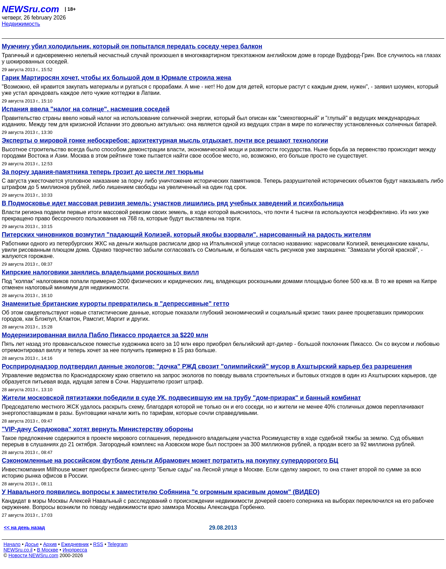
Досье (32, 544)
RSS (98, 544)
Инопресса (75, 550)
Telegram (118, 544)
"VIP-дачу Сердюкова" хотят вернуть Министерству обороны (97, 429)
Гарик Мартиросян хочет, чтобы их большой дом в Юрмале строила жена (116, 77)
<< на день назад (24, 527)
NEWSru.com (30, 9)
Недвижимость (21, 24)
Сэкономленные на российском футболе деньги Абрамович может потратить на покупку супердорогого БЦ (170, 460)
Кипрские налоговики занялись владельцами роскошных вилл (100, 272)
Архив (50, 544)
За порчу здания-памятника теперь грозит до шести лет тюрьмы (102, 171)
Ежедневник (75, 544)
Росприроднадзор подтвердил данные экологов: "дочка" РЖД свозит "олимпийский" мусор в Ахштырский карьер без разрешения (207, 366)
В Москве (47, 550)
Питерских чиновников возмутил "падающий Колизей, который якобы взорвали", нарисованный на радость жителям (186, 234)
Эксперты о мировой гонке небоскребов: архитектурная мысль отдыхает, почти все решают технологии (165, 140)
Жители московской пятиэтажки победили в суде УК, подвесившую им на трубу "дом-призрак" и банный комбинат (181, 397)
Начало (12, 544)
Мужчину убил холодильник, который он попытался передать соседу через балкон (132, 46)
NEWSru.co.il (17, 550)
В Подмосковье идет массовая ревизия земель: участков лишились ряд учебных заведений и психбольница (173, 203)
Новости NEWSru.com (33, 555)
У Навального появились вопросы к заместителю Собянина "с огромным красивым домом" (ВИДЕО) (161, 491)
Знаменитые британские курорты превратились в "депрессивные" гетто (115, 303)
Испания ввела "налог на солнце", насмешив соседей (86, 109)
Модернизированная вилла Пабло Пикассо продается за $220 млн (105, 335)
